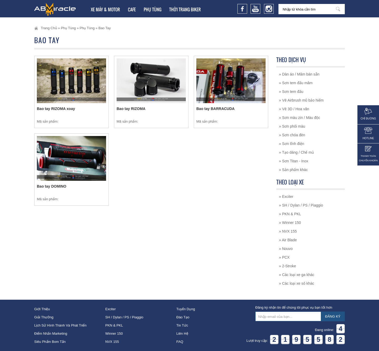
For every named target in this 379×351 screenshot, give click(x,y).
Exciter (110, 309)
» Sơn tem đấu (291, 91)
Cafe (132, 9)
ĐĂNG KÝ (333, 316)
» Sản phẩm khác (293, 170)
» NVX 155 (288, 231)
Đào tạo (182, 317)
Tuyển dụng (185, 309)
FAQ (179, 342)
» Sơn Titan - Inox (293, 161)
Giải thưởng (43, 317)
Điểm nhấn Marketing (50, 333)
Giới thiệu (42, 309)
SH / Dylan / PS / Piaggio (124, 317)
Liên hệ (182, 333)
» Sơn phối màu (292, 126)
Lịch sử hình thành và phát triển (60, 325)
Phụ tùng (152, 9)
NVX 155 (112, 342)
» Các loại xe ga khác (296, 275)
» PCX (284, 257)
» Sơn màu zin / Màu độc (299, 118)
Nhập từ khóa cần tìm (338, 9)
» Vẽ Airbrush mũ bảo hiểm (301, 100)
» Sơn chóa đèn (292, 135)
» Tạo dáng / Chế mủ (296, 152)
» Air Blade (288, 240)
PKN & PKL (114, 325)
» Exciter (286, 196)
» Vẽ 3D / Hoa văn (294, 109)
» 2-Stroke (287, 266)
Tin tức (182, 325)
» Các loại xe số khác (296, 283)
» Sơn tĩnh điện (291, 144)
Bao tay (104, 28)
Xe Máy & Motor (105, 9)
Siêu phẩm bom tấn (50, 342)
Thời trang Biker (185, 9)
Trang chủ (49, 28)
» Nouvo (286, 249)
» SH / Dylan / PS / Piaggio (301, 205)
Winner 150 (114, 333)
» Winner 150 (290, 222)
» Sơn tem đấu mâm (296, 83)
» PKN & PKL (290, 214)
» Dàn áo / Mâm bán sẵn (299, 74)
